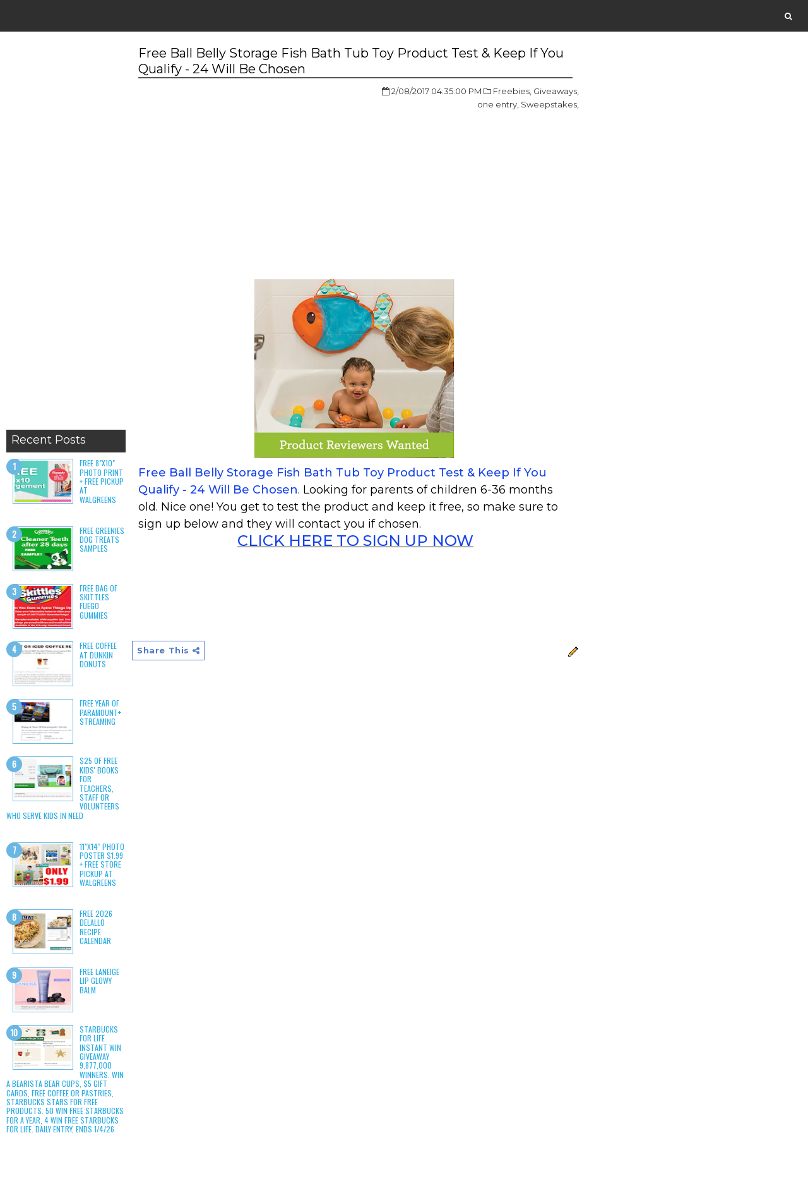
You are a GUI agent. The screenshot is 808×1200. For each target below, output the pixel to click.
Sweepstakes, (550, 104)
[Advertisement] (66, 233)
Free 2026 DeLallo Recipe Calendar (96, 927)
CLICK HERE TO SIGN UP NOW (355, 540)
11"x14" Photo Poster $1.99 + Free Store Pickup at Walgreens (102, 864)
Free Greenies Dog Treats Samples (102, 539)
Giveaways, (556, 91)
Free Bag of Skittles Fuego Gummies (98, 602)
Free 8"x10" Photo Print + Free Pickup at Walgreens (102, 481)
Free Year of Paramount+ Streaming (100, 712)
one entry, (498, 104)
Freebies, (512, 91)
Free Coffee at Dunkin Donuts (98, 654)
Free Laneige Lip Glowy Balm (99, 980)
